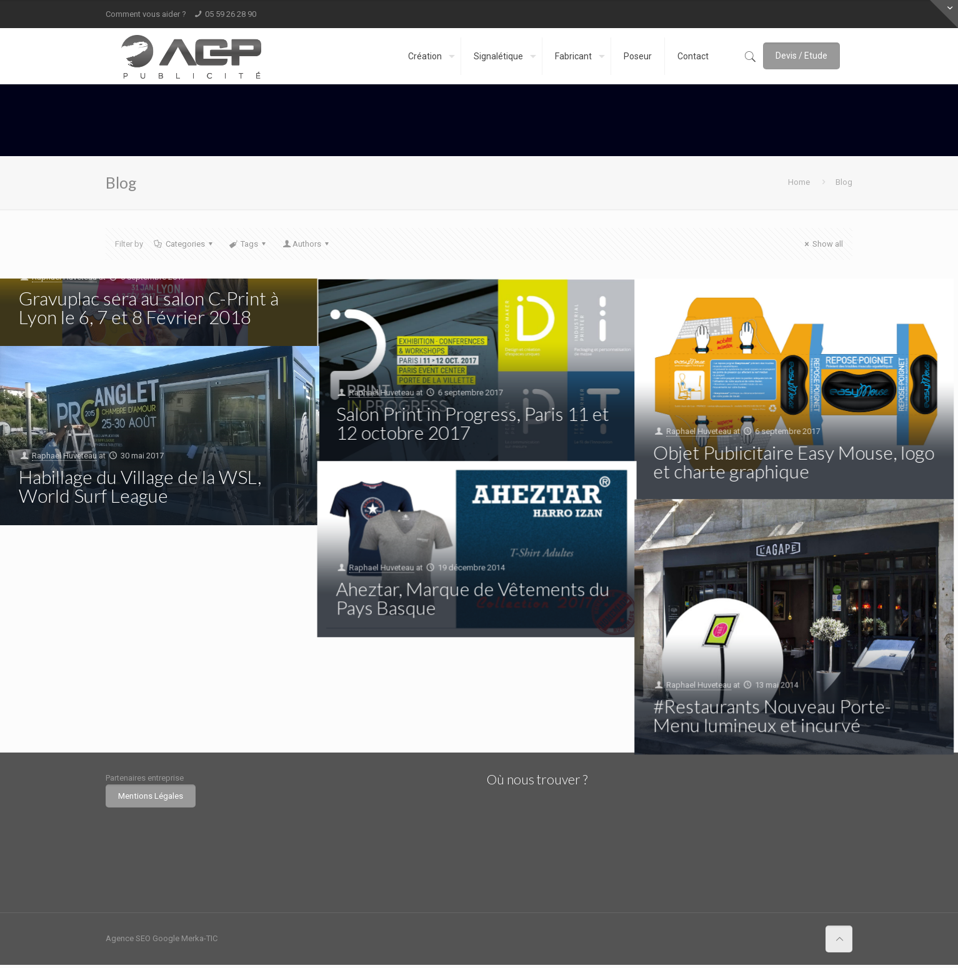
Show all (822, 244)
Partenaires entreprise (145, 778)
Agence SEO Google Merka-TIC (161, 938)
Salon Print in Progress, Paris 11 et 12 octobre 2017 (472, 422)
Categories (184, 244)
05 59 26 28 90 (230, 14)
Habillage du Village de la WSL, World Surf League (140, 485)
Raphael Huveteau (381, 392)
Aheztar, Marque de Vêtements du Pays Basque (473, 597)
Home (799, 182)
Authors (306, 244)
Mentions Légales (150, 796)
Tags (248, 244)
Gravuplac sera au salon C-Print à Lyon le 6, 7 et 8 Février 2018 (149, 307)
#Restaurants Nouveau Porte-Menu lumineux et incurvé (773, 715)
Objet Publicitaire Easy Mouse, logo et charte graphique (794, 461)
